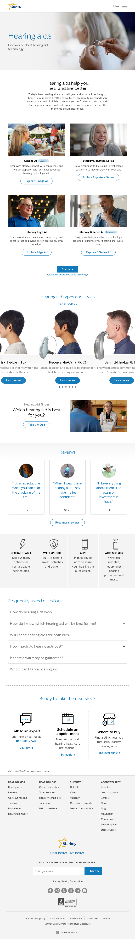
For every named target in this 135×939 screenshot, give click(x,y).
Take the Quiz (36, 424)
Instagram (57, 890)
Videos (74, 792)
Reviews (12, 792)
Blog (103, 808)
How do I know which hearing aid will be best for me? (55, 624)
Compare (67, 269)
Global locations (109, 792)
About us (106, 787)
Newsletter (107, 813)
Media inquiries (109, 824)
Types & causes (47, 792)
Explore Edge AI (37, 252)
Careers (105, 797)
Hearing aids (14, 787)
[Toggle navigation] (119, 6)
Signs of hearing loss (50, 797)
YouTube (71, 890)
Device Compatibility (81, 808)
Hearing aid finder (17, 813)
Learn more (67, 380)
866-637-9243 (26, 741)
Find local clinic (108, 753)
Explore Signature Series (98, 177)
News (104, 803)
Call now (25, 748)
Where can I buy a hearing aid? (37, 669)
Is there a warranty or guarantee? (39, 658)
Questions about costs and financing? (67, 274)
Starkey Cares (108, 829)
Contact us (107, 819)
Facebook (50, 890)
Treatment (44, 803)
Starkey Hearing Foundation (68, 881)
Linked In (78, 890)
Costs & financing (17, 797)
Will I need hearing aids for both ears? (42, 635)
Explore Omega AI (36, 181)
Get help (74, 787)
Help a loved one (48, 808)
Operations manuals (81, 803)
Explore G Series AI (98, 252)
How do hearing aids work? (34, 612)
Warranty (75, 797)
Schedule (66, 754)
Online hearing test (49, 787)
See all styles (66, 304)
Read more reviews (67, 522)
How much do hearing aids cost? (39, 646)
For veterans (15, 808)
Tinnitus (12, 803)
